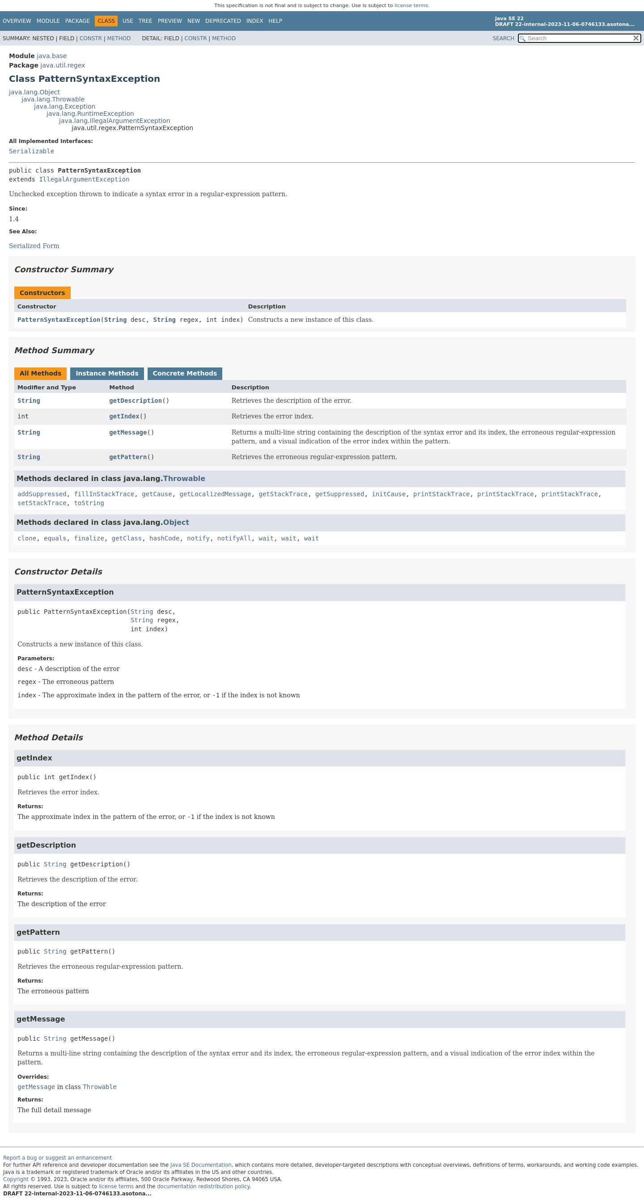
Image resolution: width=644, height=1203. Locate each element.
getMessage (128, 432)
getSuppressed (339, 494)
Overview (17, 21)
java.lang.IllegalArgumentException (114, 120)
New (193, 21)
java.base (52, 55)
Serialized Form (34, 245)
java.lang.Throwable (53, 99)
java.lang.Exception (64, 106)
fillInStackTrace (104, 494)
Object (176, 522)
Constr (91, 38)
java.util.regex (62, 65)
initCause (389, 494)
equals (55, 538)
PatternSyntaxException (58, 319)
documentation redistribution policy (203, 1186)
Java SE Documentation (201, 1165)
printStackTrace (441, 494)
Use (128, 21)
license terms (411, 5)
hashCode (164, 538)
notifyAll (234, 538)
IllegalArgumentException (84, 179)
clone (26, 538)
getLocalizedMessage (215, 494)
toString (89, 503)
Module (48, 21)
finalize (89, 538)
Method (119, 38)
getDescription (135, 400)
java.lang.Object (34, 92)
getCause (157, 494)
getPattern (128, 456)
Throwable (184, 478)
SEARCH (504, 38)
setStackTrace (42, 503)
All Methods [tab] (40, 373)
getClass (127, 538)
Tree (146, 21)
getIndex (124, 416)
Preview (170, 21)
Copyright (16, 1179)
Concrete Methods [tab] (185, 373)
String (115, 319)
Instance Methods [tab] (107, 373)
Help (276, 21)
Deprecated (223, 21)
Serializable (31, 151)
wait (266, 538)
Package (77, 21)
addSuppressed (42, 494)
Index (254, 21)
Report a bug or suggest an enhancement (57, 1158)
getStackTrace (283, 494)
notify (198, 538)
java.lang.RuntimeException (90, 113)
